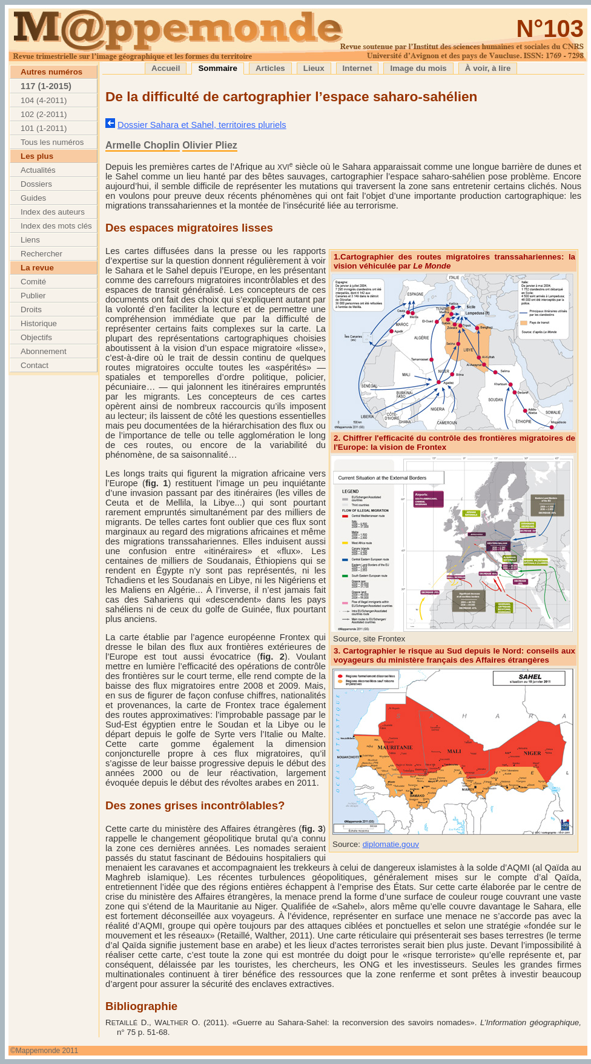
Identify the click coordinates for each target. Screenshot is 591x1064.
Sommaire (217, 68)
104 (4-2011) (44, 100)
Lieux (314, 68)
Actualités (38, 170)
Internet (357, 68)
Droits (31, 309)
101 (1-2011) (44, 128)
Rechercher (41, 253)
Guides (33, 197)
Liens (30, 239)
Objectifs (36, 337)
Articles (270, 68)
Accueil (165, 68)
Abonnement (44, 351)
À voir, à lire (488, 68)
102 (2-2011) (44, 114)
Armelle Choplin (142, 145)
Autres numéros (51, 71)
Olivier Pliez (209, 145)
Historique (39, 323)
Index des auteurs (53, 211)
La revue (37, 267)
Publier (33, 295)
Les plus (37, 156)
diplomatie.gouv (391, 844)
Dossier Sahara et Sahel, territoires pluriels (201, 125)
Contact (34, 365)
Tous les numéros (52, 142)
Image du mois (418, 68)
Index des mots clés (56, 225)
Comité (33, 281)
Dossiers (36, 184)
